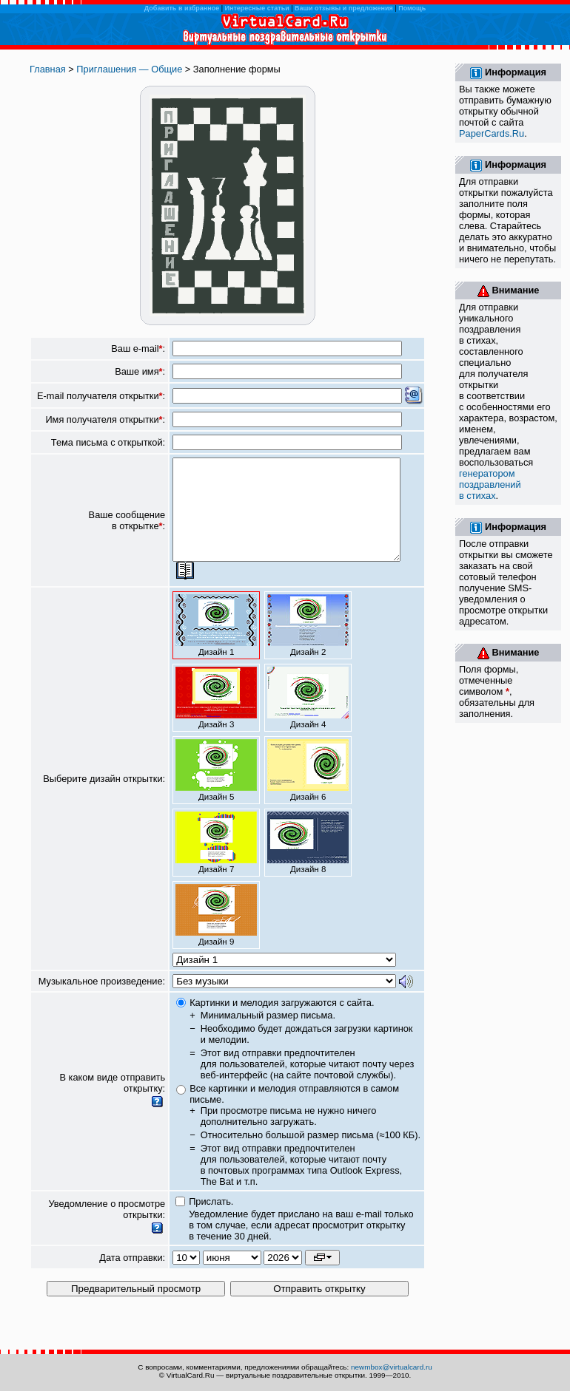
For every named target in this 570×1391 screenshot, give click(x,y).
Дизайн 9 (216, 935)
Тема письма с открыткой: (108, 442)
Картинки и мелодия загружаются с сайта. (282, 1022)
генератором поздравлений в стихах (490, 484)
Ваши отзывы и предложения (344, 8)
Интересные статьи (257, 8)
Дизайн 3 (216, 718)
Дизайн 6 (308, 790)
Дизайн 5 (216, 790)
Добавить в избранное (181, 8)
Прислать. (211, 1221)
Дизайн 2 (308, 645)
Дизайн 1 (216, 645)
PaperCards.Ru (491, 133)
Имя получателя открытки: (105, 419)
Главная (48, 69)
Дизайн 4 (308, 718)
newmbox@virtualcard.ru (391, 1367)
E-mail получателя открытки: (101, 395)
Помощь (412, 8)
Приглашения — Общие (129, 69)
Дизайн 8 (308, 862)
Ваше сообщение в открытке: (127, 531)
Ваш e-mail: (138, 348)
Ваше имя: (140, 371)
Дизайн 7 (216, 862)
